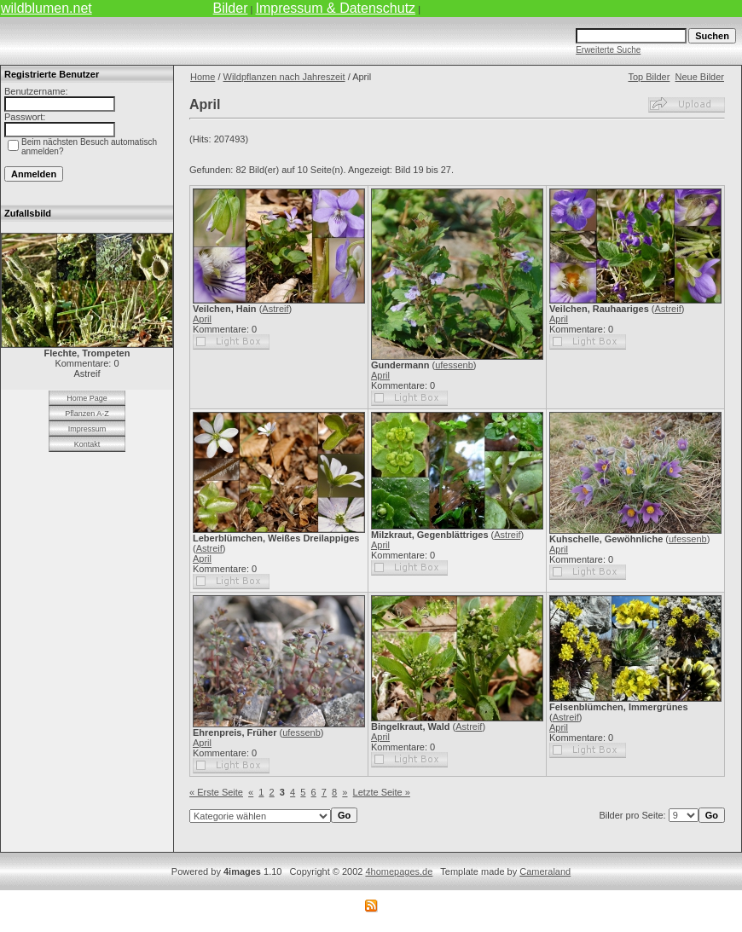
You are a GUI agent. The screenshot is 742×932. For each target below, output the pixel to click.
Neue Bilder (699, 77)
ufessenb (454, 365)
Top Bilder (649, 77)
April (202, 319)
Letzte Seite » (381, 792)
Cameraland (545, 871)
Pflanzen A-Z (87, 413)
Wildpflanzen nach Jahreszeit (284, 77)
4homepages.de (398, 871)
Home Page (87, 398)
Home (202, 77)
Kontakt (87, 444)
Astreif (275, 309)
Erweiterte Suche (608, 50)
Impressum (87, 429)
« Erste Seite (216, 792)
